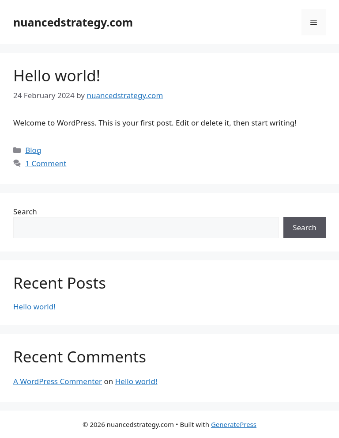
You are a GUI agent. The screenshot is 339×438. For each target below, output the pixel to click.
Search (25, 211)
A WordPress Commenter (57, 381)
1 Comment (45, 163)
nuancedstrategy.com (73, 22)
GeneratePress (233, 424)
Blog (33, 150)
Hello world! (56, 75)
